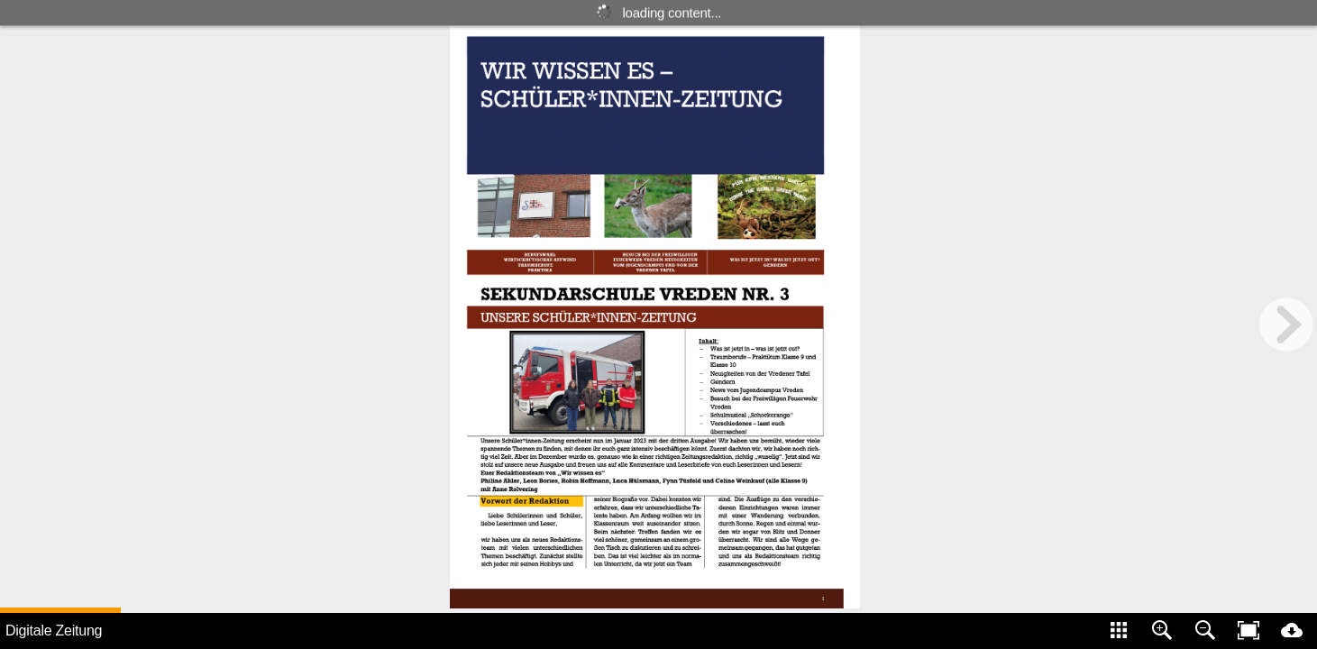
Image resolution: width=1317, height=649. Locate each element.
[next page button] (1286, 324)
